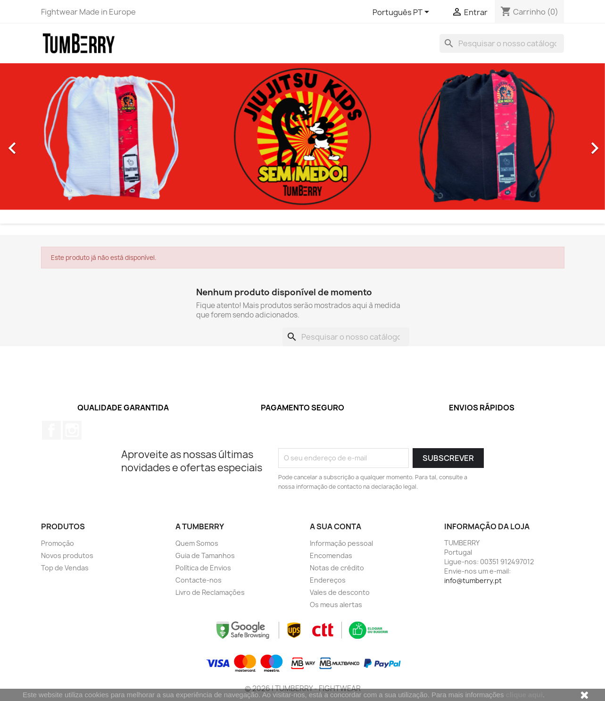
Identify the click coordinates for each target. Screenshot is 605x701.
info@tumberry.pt (473, 580)
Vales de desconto (340, 592)
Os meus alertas (336, 604)
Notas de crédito (337, 567)
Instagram (72, 430)
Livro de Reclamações (210, 592)
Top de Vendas (65, 567)
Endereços (328, 580)
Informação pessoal (341, 543)
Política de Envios (203, 567)
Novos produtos (67, 555)
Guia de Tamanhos (205, 555)
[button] (45, 143)
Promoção (57, 543)
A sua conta (335, 526)
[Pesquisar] (501, 43)
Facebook (51, 430)
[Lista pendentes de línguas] (402, 12)
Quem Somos (196, 543)
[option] (302, 143)
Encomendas (331, 555)
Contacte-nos (198, 580)
